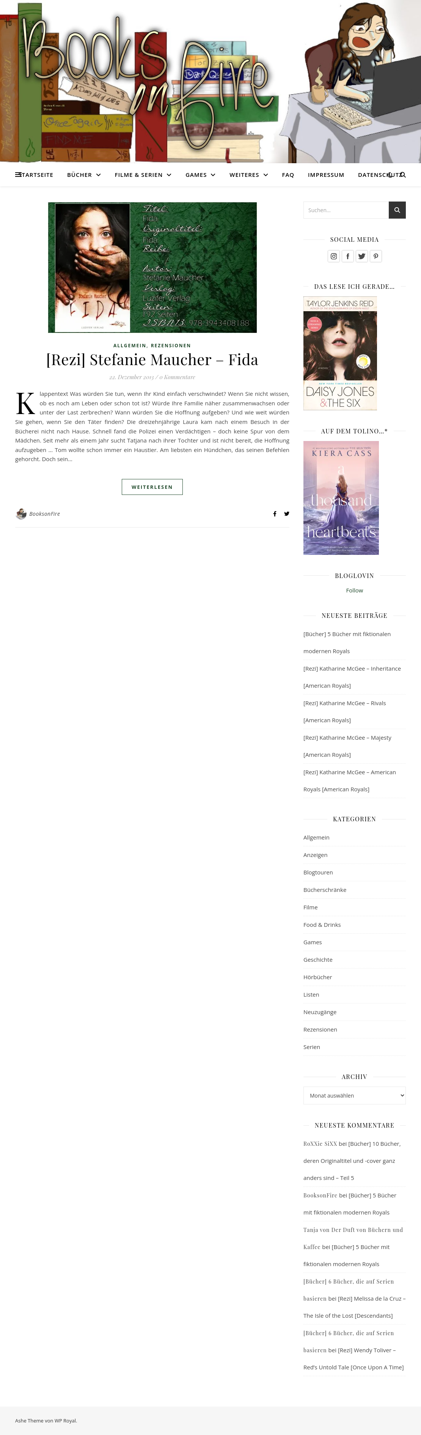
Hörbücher (317, 977)
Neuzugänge (319, 1012)
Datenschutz (380, 174)
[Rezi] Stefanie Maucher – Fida (152, 359)
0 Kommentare (177, 377)
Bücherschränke (324, 889)
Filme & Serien (139, 174)
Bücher (79, 174)
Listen (311, 994)
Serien (311, 1047)
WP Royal (65, 1420)
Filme (310, 907)
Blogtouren (318, 872)
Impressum (326, 174)
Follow (354, 590)
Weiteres (244, 174)
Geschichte (318, 959)
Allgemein (129, 345)
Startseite (35, 174)
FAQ (288, 174)
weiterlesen (152, 487)
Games (196, 174)
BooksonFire (44, 513)
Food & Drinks (322, 924)
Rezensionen (171, 345)
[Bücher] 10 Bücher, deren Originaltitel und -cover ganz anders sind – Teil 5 (352, 1160)
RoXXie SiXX (320, 1143)
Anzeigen (315, 854)
